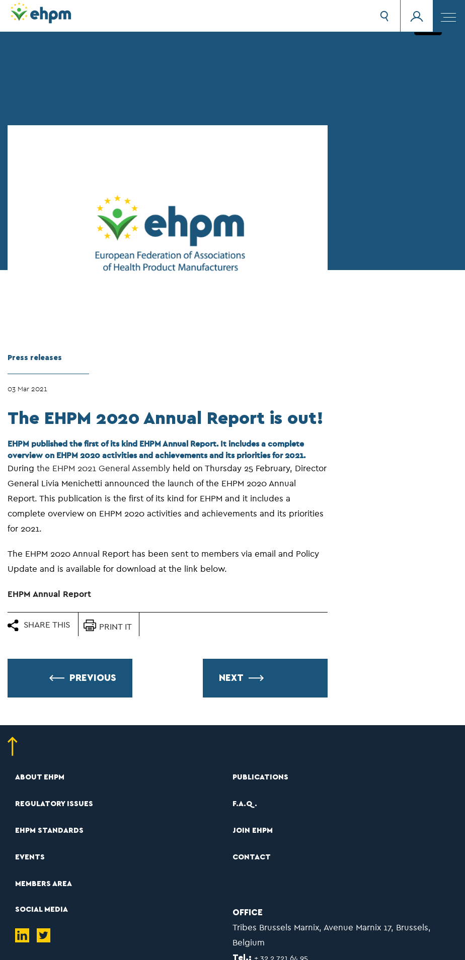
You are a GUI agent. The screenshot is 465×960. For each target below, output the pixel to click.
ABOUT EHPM (39, 777)
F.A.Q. (244, 804)
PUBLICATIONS (260, 777)
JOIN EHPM (252, 830)
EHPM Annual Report (49, 594)
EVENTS (30, 857)
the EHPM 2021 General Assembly (103, 468)
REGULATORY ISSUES (54, 804)
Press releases (35, 358)
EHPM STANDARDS (49, 830)
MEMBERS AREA (43, 884)
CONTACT (251, 857)
